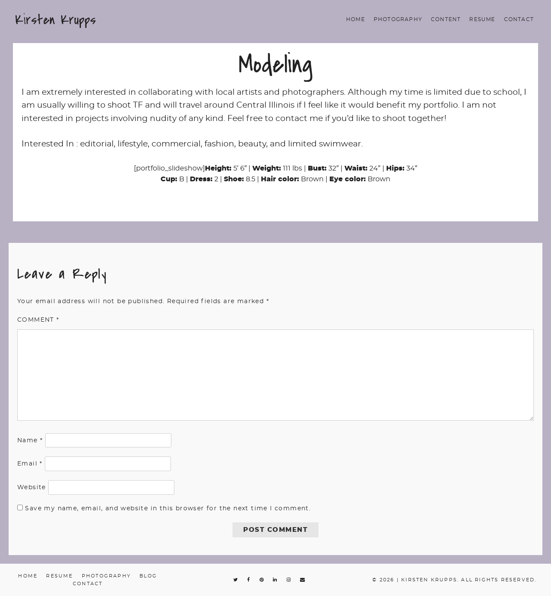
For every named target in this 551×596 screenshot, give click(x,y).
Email (30, 464)
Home (355, 19)
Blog (148, 576)
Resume (482, 19)
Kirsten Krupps (55, 19)
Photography (398, 19)
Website (31, 487)
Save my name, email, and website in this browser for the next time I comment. (168, 509)
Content (446, 19)
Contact (519, 19)
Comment (38, 320)
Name (30, 441)
